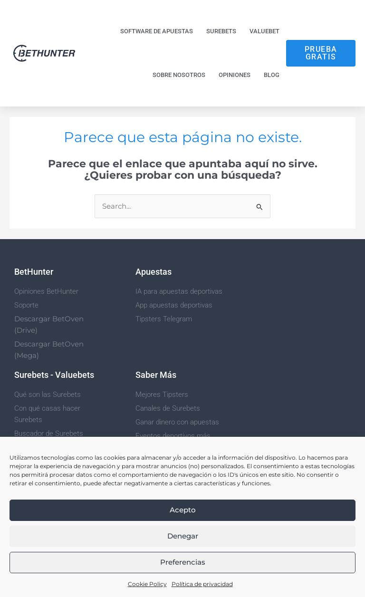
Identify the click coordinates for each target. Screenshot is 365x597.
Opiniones (234, 74)
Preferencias (182, 562)
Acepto (183, 509)
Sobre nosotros (179, 74)
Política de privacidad (202, 583)
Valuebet (264, 31)
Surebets (221, 31)
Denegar (182, 535)
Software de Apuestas (156, 31)
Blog (271, 74)
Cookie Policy (147, 583)
